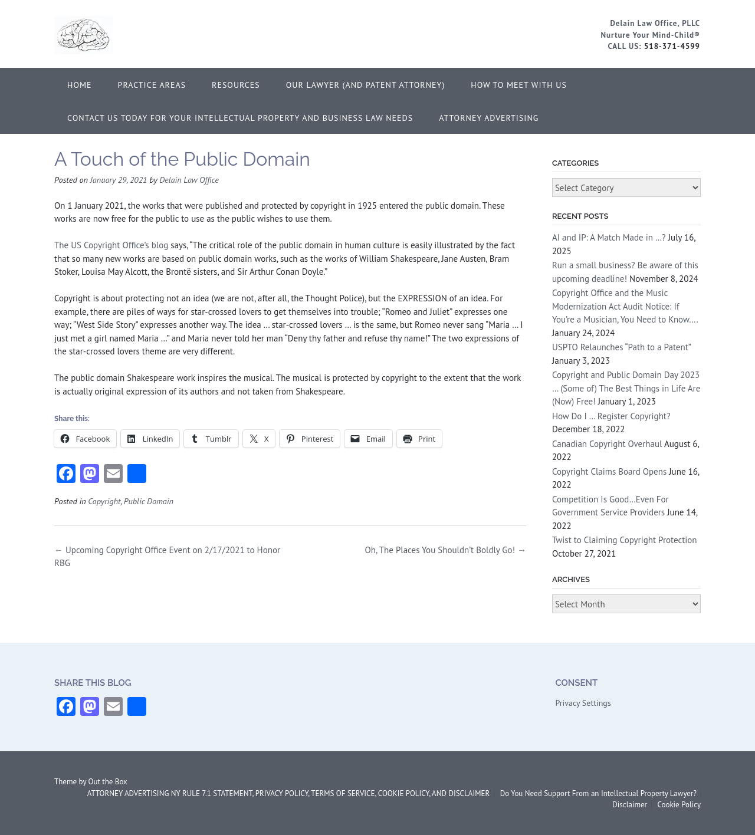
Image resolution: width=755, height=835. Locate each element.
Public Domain (148, 501)
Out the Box (107, 782)
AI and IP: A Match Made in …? (609, 237)
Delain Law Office (189, 179)
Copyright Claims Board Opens (609, 471)
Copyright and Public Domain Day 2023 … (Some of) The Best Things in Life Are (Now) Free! (626, 388)
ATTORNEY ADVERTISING (489, 118)
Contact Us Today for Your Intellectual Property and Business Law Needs (240, 118)
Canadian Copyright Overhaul (607, 443)
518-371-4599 (672, 46)
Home (79, 85)
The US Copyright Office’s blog (111, 245)
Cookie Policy (679, 804)
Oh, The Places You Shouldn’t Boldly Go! (446, 549)
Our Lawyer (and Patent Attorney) (365, 85)
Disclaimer (629, 804)
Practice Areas (152, 85)
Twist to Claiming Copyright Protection (624, 539)
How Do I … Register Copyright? (611, 416)
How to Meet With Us (519, 85)
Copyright (104, 501)
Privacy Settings (582, 703)
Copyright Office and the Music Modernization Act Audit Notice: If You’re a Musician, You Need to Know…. (625, 306)
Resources (236, 85)
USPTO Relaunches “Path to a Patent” (621, 347)
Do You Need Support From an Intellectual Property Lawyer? (598, 793)
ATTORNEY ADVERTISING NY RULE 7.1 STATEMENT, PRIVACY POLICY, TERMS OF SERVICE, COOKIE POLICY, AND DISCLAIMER (288, 793)
